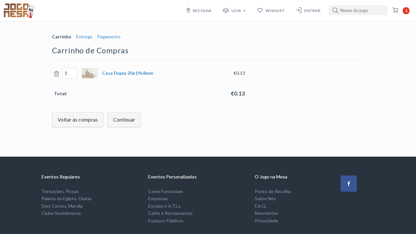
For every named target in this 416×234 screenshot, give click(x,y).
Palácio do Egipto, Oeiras (67, 198)
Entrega (84, 36)
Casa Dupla (127, 73)
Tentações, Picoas (60, 191)
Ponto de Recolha (273, 191)
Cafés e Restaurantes (170, 213)
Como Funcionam (165, 191)
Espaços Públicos (165, 220)
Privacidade (266, 220)
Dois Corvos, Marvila (62, 206)
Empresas (158, 198)
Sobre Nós (265, 198)
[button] (349, 184)
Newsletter (266, 213)
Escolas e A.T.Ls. (164, 206)
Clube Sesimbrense (61, 213)
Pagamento (109, 36)
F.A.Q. (261, 206)
